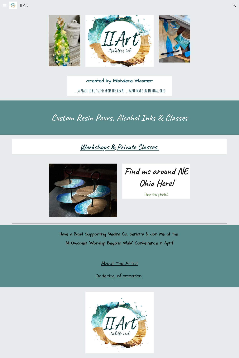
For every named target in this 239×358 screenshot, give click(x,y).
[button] (4, 5)
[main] (119, 86)
